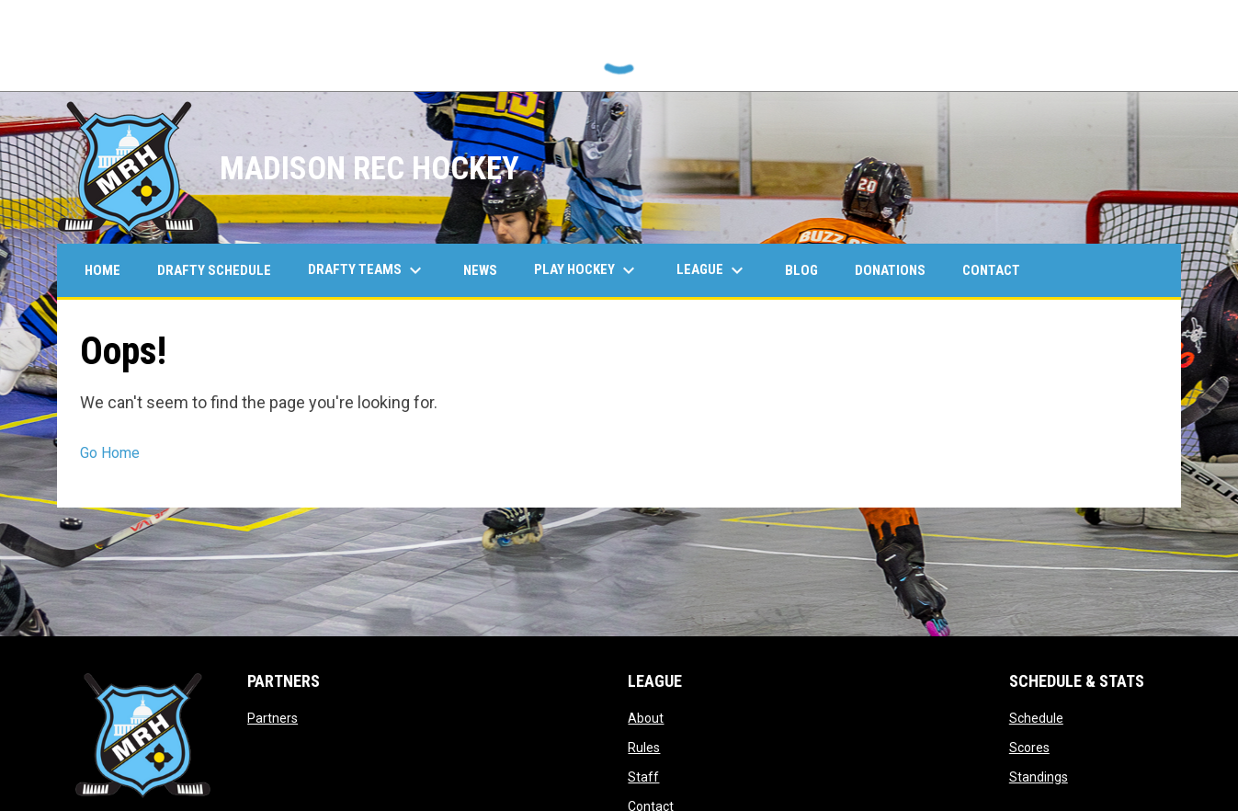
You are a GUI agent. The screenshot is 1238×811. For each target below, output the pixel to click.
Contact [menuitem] (991, 270)
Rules (644, 747)
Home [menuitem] (102, 270)
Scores (1029, 747)
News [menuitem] (480, 270)
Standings (1038, 777)
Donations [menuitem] (890, 270)
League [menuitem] (712, 270)
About (646, 718)
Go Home (110, 453)
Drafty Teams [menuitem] (367, 270)
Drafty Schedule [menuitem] (214, 270)
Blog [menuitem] (801, 270)
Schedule (1036, 718)
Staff (643, 777)
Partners (272, 718)
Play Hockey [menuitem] (587, 270)
